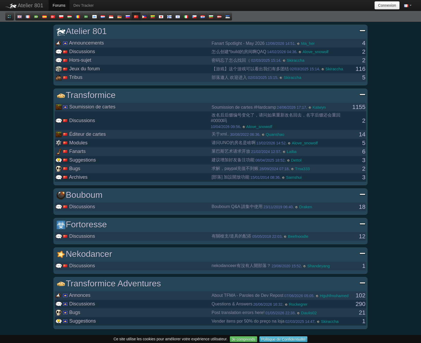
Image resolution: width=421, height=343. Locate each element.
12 (362, 236)
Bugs (68, 168)
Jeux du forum (78, 68)
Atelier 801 (24, 5)
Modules (72, 142)
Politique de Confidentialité (283, 339)
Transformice (211, 95)
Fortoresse (211, 224)
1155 (358, 107)
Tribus (69, 77)
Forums (59, 5)
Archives (72, 177)
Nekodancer (211, 254)
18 (362, 206)
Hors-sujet (73, 60)
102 (360, 295)
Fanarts (71, 151)
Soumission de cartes (85, 107)
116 (360, 68)
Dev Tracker (84, 5)
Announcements (80, 43)
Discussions (75, 51)
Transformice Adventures (211, 284)
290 (360, 304)
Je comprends (243, 339)
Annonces (73, 295)
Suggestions (76, 160)
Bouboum (211, 195)
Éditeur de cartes (81, 134)
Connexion (387, 5)
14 (362, 134)
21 (362, 312)
